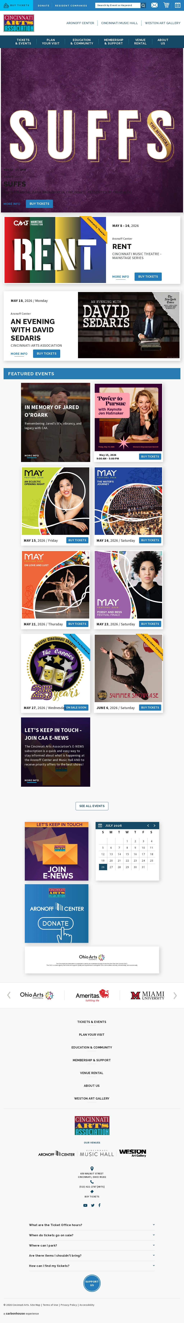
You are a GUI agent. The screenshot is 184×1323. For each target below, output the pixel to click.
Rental (140, 41)
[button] (148, 825)
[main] (92, 513)
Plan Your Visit (92, 1034)
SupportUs (92, 1283)
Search (143, 5)
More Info (12, 204)
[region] (127, 851)
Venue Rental (91, 1073)
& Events (23, 41)
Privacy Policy (69, 1304)
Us (163, 41)
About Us (92, 1086)
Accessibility (87, 1304)
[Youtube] (85, 1205)
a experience (21, 1313)
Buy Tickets (16, 5)
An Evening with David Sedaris (33, 329)
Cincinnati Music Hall (119, 23)
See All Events (92, 806)
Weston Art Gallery (162, 23)
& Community (81, 41)
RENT (122, 246)
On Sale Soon (76, 707)
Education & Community (92, 1047)
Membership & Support (92, 1060)
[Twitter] (93, 1205)
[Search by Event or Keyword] (118, 5)
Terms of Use (50, 1304)
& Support (113, 41)
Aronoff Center (80, 23)
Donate (44, 5)
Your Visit (51, 41)
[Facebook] (99, 1205)
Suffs (15, 184)
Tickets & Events (91, 1022)
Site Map (35, 1304)
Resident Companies (71, 5)
